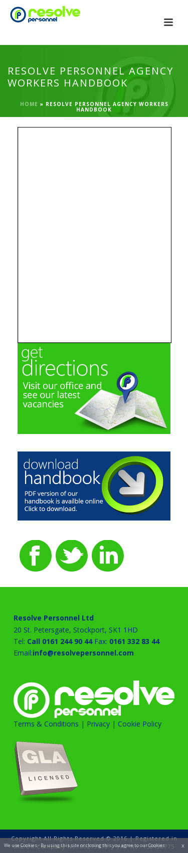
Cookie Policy (139, 723)
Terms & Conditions (46, 723)
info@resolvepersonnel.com (83, 653)
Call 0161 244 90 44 (59, 641)
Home (29, 104)
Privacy (98, 723)
